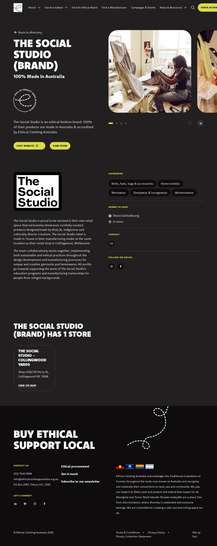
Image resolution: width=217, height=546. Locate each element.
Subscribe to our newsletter (80, 481)
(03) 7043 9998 (23, 473)
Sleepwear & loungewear (150, 192)
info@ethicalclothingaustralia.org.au (36, 479)
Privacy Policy (156, 532)
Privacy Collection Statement (133, 536)
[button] (110, 123)
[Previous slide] (190, 123)
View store (60, 145)
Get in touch (69, 474)
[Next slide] (200, 123)
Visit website (25, 145)
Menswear (119, 192)
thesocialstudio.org (126, 215)
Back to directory (28, 32)
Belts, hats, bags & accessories (132, 183)
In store (118, 221)
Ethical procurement (75, 466)
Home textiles (170, 183)
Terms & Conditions (128, 532)
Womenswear (184, 192)
